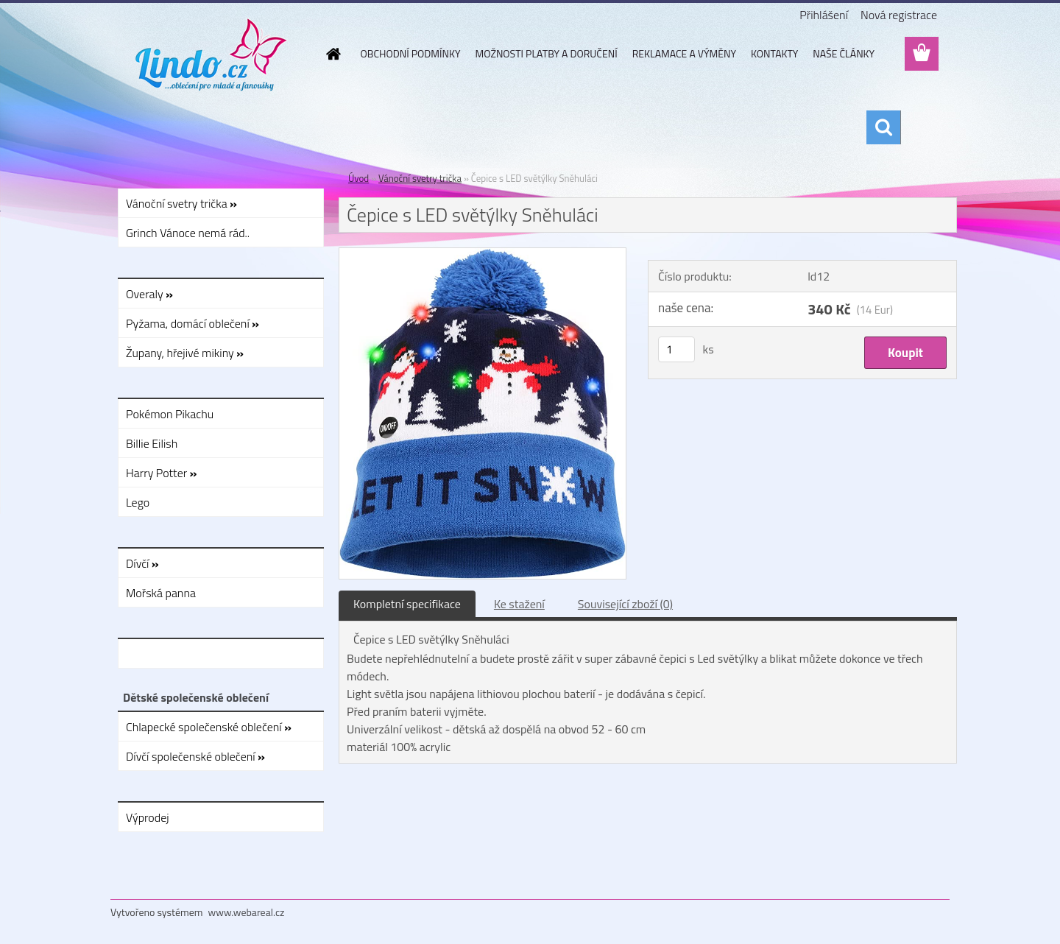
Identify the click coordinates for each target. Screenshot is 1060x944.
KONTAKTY (774, 53)
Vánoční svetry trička (420, 178)
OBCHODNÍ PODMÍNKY (411, 53)
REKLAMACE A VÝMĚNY (684, 53)
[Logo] (211, 54)
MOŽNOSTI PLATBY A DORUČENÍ (546, 53)
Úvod (358, 178)
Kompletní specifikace (407, 604)
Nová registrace (899, 15)
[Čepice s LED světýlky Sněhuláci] (482, 254)
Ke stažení (519, 604)
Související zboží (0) (625, 604)
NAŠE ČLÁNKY (844, 53)
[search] (883, 127)
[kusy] (676, 349)
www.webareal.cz (246, 912)
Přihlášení (823, 15)
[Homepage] (333, 54)
